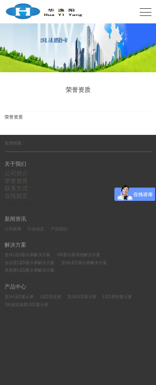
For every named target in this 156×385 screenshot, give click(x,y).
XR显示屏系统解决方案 (78, 255)
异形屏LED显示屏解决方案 (29, 270)
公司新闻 (13, 228)
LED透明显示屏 (117, 297)
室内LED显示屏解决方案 (84, 263)
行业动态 (35, 228)
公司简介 (16, 173)
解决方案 (15, 245)
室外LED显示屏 (19, 297)
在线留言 (16, 195)
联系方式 (16, 188)
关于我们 (15, 164)
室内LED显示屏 (82, 297)
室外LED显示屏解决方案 (27, 255)
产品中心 (15, 287)
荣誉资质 (16, 180)
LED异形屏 (50, 297)
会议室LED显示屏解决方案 (29, 263)
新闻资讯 (15, 218)
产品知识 (59, 228)
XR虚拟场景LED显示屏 (26, 305)
